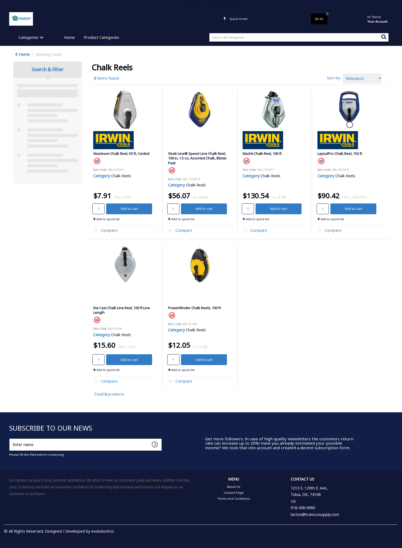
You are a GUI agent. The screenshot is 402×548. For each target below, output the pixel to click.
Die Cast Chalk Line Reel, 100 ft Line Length (121, 310)
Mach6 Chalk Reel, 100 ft (262, 153)
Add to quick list (106, 219)
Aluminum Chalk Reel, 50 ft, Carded (121, 153)
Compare (105, 231)
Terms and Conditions (222, 4)
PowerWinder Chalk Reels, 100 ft (194, 307)
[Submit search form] (384, 37)
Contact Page (192, 4)
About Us (170, 4)
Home (69, 37)
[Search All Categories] (299, 37)
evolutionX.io (102, 531)
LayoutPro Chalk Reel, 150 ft (339, 153)
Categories (28, 37)
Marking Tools (49, 54)
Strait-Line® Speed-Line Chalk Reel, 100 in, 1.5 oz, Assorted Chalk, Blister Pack (197, 158)
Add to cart (129, 208)
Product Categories (101, 37)
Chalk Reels (121, 175)
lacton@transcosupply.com (315, 514)
